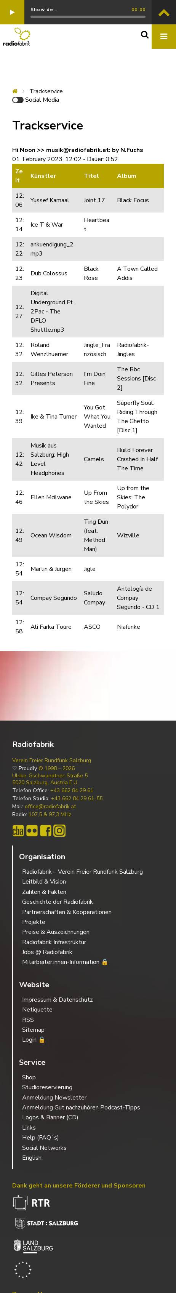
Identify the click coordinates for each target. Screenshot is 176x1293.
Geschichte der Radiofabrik (57, 902)
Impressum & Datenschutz (57, 1000)
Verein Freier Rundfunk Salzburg (51, 760)
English (32, 1158)
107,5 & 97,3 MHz (50, 814)
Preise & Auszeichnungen (56, 932)
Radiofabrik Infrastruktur (54, 942)
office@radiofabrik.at (50, 806)
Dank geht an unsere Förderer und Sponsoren (79, 1185)
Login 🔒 (34, 1040)
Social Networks (44, 1148)
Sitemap (33, 1030)
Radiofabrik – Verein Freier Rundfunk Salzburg (82, 872)
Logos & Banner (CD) (50, 1117)
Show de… (44, 9)
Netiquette (37, 1009)
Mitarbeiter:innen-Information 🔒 (65, 962)
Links (29, 1128)
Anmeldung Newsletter (54, 1097)
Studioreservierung (47, 1087)
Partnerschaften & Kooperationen (67, 912)
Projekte (33, 922)
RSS (28, 1020)
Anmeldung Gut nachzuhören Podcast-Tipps (81, 1107)
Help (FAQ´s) (40, 1137)
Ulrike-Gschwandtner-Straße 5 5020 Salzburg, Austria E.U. (50, 779)
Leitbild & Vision (44, 881)
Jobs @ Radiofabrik (47, 952)
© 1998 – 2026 (56, 768)
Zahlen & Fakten (44, 892)
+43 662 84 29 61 (71, 790)
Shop (29, 1077)
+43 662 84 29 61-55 (76, 798)
